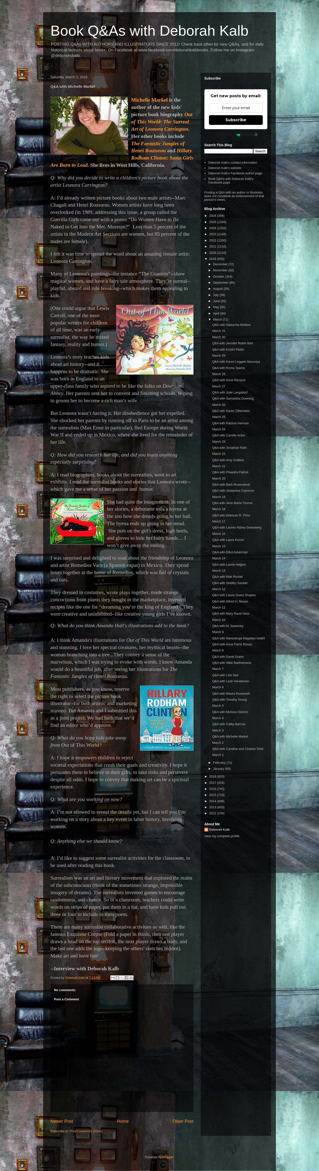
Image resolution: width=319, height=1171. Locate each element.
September (221, 282)
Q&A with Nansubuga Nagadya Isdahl (238, 638)
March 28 (218, 374)
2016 (213, 789)
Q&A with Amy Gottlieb (228, 460)
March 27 (218, 386)
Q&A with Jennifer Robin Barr (232, 343)
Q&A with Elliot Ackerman (230, 552)
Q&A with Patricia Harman (230, 423)
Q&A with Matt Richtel (227, 576)
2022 (213, 240)
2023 (213, 234)
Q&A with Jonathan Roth (229, 447)
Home (123, 1121)
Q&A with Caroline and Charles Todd (237, 749)
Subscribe (235, 120)
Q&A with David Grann (228, 656)
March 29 (218, 355)
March (218, 319)
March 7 (217, 669)
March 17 (218, 521)
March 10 (218, 620)
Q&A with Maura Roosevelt (231, 693)
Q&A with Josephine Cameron (233, 490)
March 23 (218, 441)
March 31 (218, 331)
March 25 (218, 417)
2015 (213, 795)
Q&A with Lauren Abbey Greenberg (236, 527)
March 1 (217, 755)
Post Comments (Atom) (86, 1131)
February (220, 762)
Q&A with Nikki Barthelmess (231, 663)
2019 (213, 259)
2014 (213, 801)
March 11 (218, 607)
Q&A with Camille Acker (228, 435)
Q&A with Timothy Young (229, 699)
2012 (213, 813)
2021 (213, 246)
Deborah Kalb (219, 829)
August (218, 288)
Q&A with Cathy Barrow (228, 724)
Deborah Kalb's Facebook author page (235, 173)
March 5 (217, 705)
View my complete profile (221, 836)
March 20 (218, 478)
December (221, 264)
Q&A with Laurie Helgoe (229, 564)
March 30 (218, 337)
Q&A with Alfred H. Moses (230, 601)
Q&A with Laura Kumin (228, 540)
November (221, 270)
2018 (213, 776)
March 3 (217, 730)
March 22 (218, 454)
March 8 (217, 650)
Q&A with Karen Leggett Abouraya (236, 361)
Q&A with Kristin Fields (228, 349)
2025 (213, 222)
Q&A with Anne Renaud (228, 380)
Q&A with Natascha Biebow (231, 325)
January (219, 768)
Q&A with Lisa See (225, 675)
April (216, 313)
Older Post (183, 1121)
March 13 (218, 570)
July (216, 295)
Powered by (236, 134)
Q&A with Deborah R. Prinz (231, 515)
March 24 (218, 429)
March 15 (218, 546)
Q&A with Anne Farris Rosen (232, 644)
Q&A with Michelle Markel (230, 736)
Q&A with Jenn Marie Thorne (232, 503)
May (216, 307)
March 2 (217, 743)
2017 (213, 783)
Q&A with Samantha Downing (233, 398)
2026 (213, 215)
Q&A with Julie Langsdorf (229, 392)
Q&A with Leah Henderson (230, 681)
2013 (213, 807)
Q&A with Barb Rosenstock (231, 484)
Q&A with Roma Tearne (228, 368)
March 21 (218, 466)
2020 (213, 253)
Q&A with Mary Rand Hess (230, 613)
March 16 (218, 534)
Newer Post (61, 1121)
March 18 (218, 509)
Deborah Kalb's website (224, 168)
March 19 (218, 497)
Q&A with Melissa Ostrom (230, 712)
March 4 (217, 718)
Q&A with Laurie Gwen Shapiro (233, 595)
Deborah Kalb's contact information (232, 162)
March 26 (218, 405)
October (219, 276)
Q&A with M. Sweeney (227, 626)
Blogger (167, 1157)
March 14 (218, 558)
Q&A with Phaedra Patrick (230, 472)
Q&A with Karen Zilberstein (231, 411)
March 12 (218, 589)
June (217, 301)
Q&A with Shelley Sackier (230, 583)
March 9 (217, 632)
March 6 (217, 687)
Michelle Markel (149, 100)
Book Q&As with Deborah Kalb (149, 31)
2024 (213, 228)
